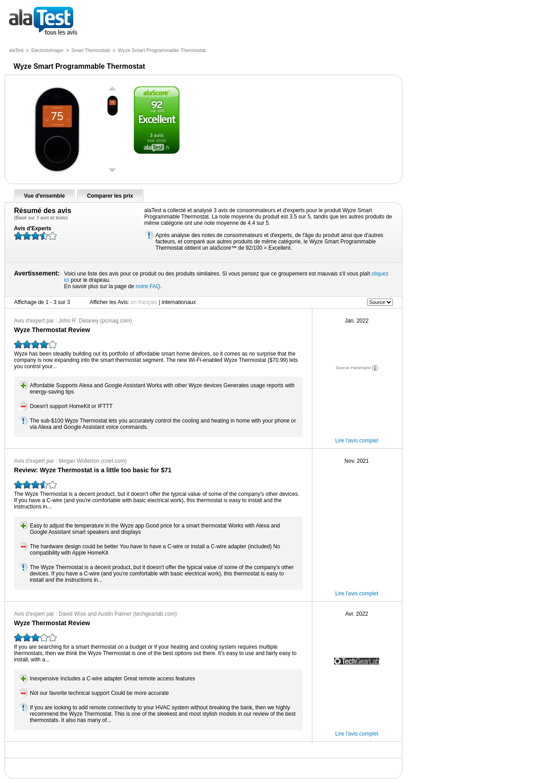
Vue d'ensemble (44, 196)
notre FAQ (148, 286)
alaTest (16, 50)
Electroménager (47, 50)
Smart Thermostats (90, 50)
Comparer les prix (110, 196)
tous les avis (43, 21)
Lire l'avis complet (356, 440)
